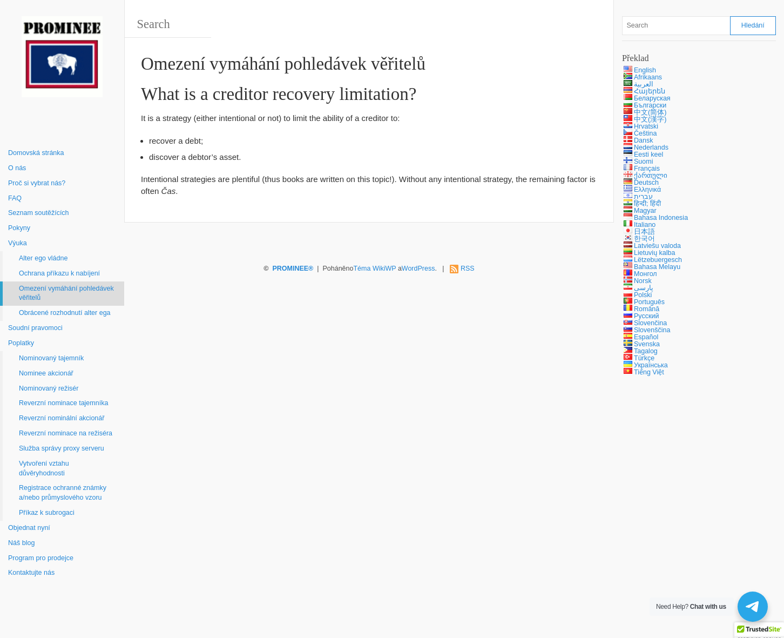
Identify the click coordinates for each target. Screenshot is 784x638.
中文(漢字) (650, 119)
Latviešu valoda (657, 246)
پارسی (643, 288)
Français (647, 168)
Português (649, 302)
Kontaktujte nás (31, 572)
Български (650, 105)
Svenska (647, 344)
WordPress (418, 268)
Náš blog (21, 543)
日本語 (644, 232)
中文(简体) (650, 112)
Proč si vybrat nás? (36, 183)
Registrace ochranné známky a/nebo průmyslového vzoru (62, 492)
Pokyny (19, 228)
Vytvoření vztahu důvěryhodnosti (44, 468)
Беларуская (652, 98)
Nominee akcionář (46, 373)
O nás (17, 168)
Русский (646, 316)
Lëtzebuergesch (658, 260)
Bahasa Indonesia (661, 217)
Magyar (645, 210)
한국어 (644, 239)
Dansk (643, 140)
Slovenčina (650, 323)
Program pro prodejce (40, 558)
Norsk (643, 281)
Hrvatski (646, 126)
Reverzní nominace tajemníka (63, 403)
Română (646, 309)
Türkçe (644, 358)
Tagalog (646, 351)
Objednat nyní (29, 528)
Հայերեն (649, 91)
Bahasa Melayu (657, 267)
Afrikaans (648, 77)
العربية (643, 84)
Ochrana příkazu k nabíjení (59, 273)
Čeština (645, 133)
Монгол (645, 274)
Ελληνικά (647, 189)
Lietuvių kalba (654, 253)
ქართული (650, 175)
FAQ (15, 198)
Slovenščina (652, 330)
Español (646, 337)
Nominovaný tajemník (51, 358)
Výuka (17, 243)
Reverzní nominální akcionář (61, 418)
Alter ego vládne (43, 258)
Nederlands (651, 147)
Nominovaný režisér (48, 388)
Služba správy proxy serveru (61, 448)
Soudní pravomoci (35, 328)
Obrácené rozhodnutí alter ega (65, 313)
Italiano (644, 225)
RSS (468, 268)
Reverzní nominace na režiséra (65, 433)
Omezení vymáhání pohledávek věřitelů (66, 293)
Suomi (643, 161)
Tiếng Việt (649, 372)
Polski (643, 295)
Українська (651, 365)
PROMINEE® (292, 268)
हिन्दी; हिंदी (647, 203)
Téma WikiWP (374, 268)
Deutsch (646, 182)
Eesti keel (648, 154)
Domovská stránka (36, 153)
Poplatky (21, 343)
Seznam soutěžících (38, 213)
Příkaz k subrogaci (47, 512)
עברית (643, 196)
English (645, 70)
